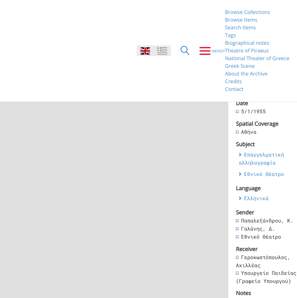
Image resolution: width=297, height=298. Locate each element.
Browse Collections (247, 12)
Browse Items (241, 19)
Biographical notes (247, 43)
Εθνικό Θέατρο (264, 173)
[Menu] (209, 51)
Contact (234, 89)
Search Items (240, 27)
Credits (233, 81)
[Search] (185, 51)
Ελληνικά (256, 198)
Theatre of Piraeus (247, 50)
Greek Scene (240, 66)
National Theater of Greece (257, 58)
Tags (230, 35)
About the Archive (246, 73)
